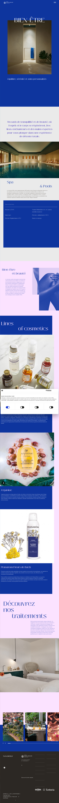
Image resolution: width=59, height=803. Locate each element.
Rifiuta (10, 411)
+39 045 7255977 (26, 762)
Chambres (38, 760)
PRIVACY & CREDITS (9, 800)
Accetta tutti (48, 411)
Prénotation (39, 756)
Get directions (25, 774)
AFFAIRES (49, 756)
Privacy (15, 773)
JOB (48, 767)
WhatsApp (24, 765)
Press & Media (49, 762)
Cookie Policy (19, 800)
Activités (38, 772)
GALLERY (49, 770)
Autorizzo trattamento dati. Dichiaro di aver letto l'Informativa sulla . (10, 770)
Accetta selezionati (29, 411)
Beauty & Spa (39, 764)
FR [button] (50, 2)
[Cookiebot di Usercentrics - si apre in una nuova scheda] (52, 390)
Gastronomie (39, 768)
